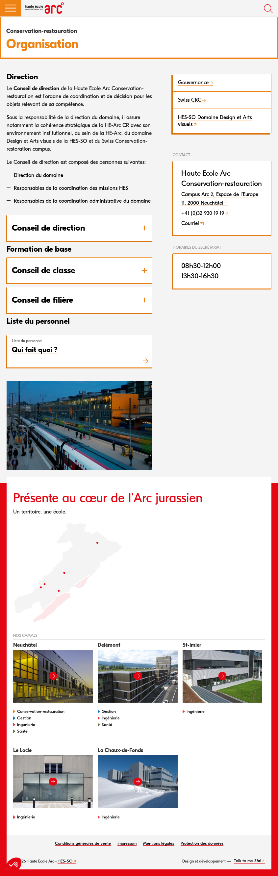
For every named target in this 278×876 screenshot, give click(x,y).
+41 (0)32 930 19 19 (202, 213)
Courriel (190, 223)
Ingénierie (26, 724)
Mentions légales (158, 843)
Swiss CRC (189, 100)
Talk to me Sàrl (247, 860)
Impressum (127, 843)
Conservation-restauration (40, 711)
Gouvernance (193, 83)
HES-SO (65, 861)
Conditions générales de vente (83, 843)
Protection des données (202, 843)
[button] (10, 8)
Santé (22, 731)
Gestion (24, 717)
